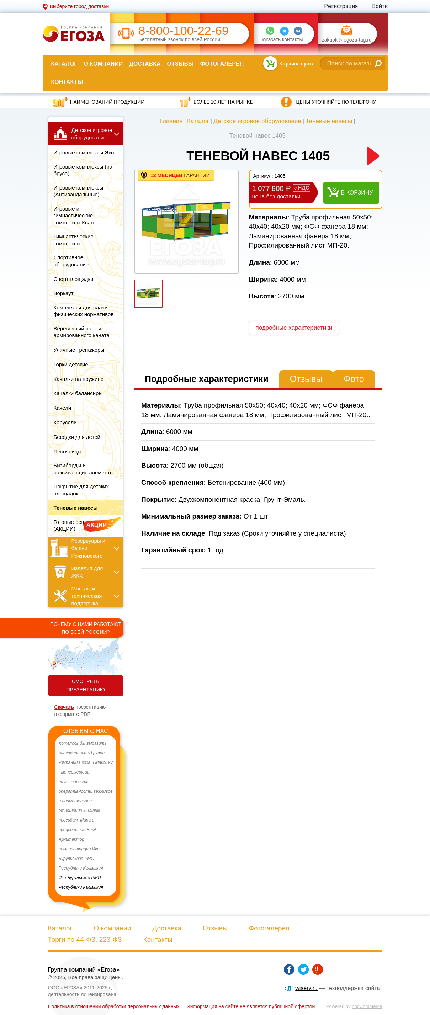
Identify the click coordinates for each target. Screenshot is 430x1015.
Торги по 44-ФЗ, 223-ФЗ (85, 939)
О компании (103, 64)
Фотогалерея (222, 64)
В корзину (357, 193)
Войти (380, 6)
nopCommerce (367, 1006)
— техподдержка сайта (337, 988)
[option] (86, 815)
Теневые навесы (329, 121)
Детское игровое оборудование (257, 121)
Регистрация (341, 6)
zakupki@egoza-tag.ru (347, 40)
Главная (171, 121)
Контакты (67, 82)
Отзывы (180, 64)
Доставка (144, 64)
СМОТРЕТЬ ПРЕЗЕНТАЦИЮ (86, 685)
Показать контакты (281, 40)
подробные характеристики (294, 327)
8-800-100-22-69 (184, 31)
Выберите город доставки (79, 6)
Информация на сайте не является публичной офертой (251, 1006)
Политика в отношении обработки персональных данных (114, 1006)
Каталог (64, 64)
